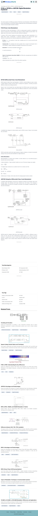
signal (19, 505)
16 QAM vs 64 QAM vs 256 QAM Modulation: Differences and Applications (19, 500)
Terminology (3, 6)
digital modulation (5, 412)
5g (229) (21, 299)
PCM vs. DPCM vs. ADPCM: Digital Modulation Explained (15, 6)
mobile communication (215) (7, 301)
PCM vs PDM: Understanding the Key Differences (13, 364)
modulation (11, 371)
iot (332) (21, 295)
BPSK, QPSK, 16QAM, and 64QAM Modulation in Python (14, 406)
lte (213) (20, 301)
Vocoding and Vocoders (6, 322)
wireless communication (6, 329)
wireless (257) (21, 297)
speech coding (4, 350)
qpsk (15, 412)
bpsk (11, 412)
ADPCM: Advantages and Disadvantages (10, 386)
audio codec (11, 350)
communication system (12, 485)
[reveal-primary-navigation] (36, 2)
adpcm (3, 392)
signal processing (15, 329)
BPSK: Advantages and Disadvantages (10, 447)
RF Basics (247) (5, 270)
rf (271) (3, 297)
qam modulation (4, 505)
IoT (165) (21, 272)
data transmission (15, 454)
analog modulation (21, 485)
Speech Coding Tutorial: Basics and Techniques (12, 344)
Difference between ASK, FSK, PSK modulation (12, 427)
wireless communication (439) (7, 295)
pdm (6, 371)
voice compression (23, 329)
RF (8, 2)
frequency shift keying (23, 432)
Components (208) (5, 272)
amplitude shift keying (13, 432)
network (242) (4, 299)
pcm (2, 371)
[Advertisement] (19, 17)
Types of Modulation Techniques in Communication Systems (15, 479)
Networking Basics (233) (24, 270)
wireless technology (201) (6, 303)
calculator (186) (22, 303)
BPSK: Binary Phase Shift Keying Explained (11, 469)
